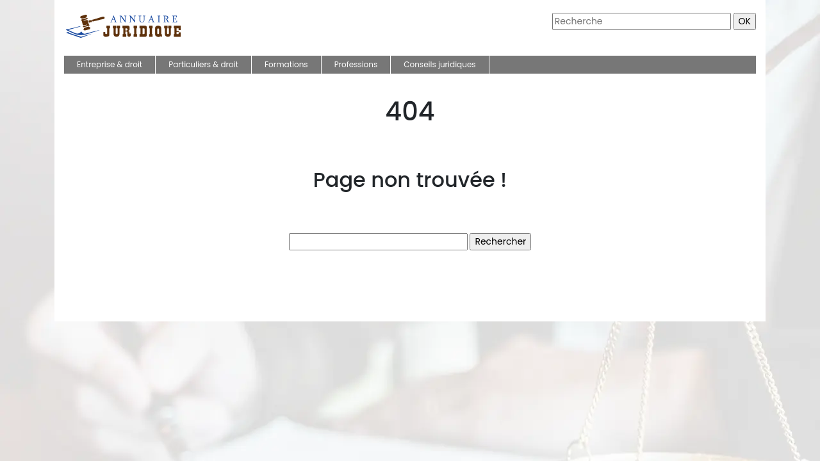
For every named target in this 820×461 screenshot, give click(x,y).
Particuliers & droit (203, 64)
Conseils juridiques (439, 64)
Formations (286, 64)
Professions (356, 64)
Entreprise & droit (109, 64)
